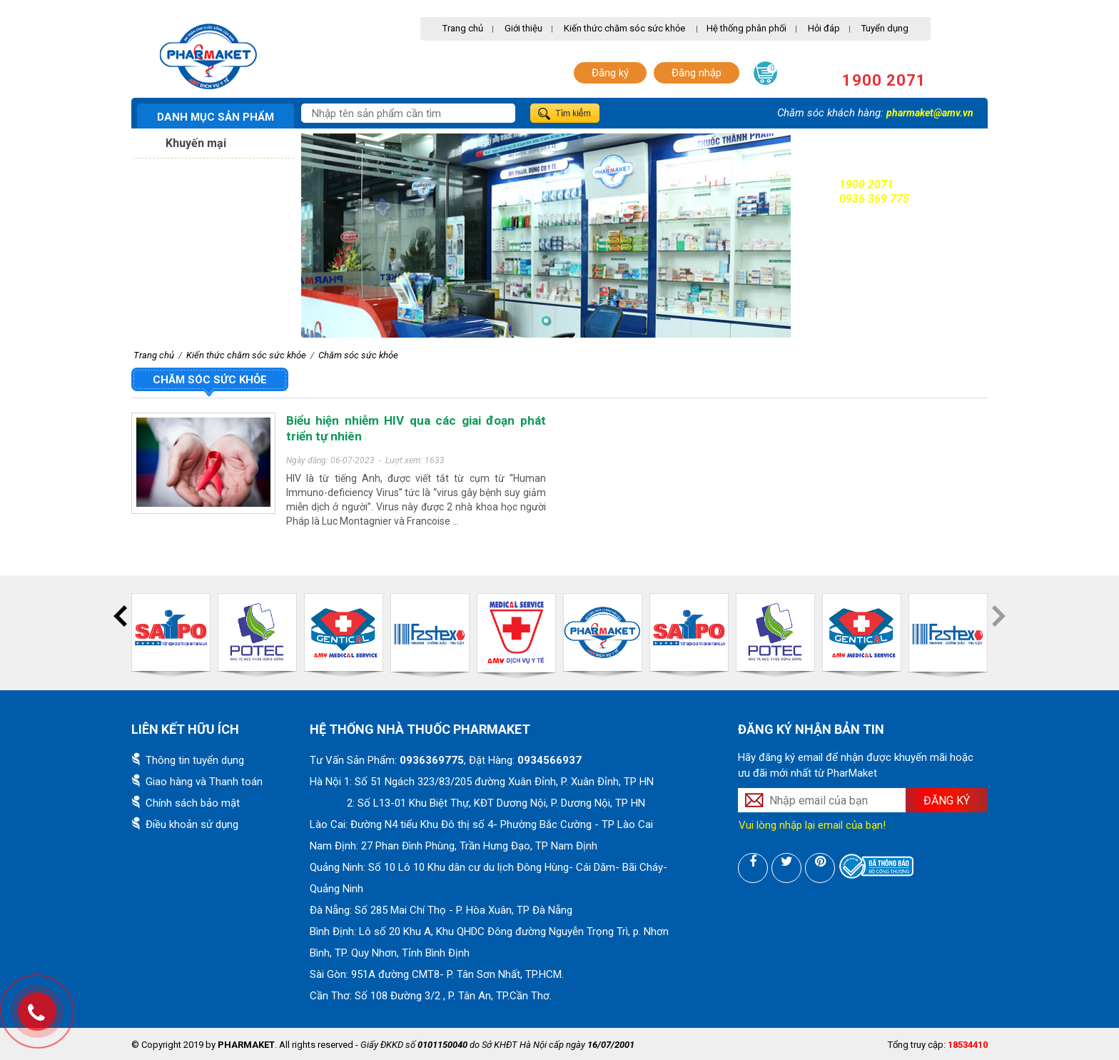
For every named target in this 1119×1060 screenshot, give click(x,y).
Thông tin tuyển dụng (195, 760)
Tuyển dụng (884, 28)
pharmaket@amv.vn (929, 112)
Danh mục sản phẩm (215, 117)
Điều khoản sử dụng (192, 824)
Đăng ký (610, 72)
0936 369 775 (874, 199)
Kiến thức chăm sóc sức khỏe (624, 28)
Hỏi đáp (824, 28)
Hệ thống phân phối (746, 28)
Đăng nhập (696, 72)
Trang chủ (462, 28)
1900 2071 (884, 80)
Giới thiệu (523, 28)
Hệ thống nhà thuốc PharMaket (420, 729)
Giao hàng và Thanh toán (204, 781)
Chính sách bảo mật (193, 803)
